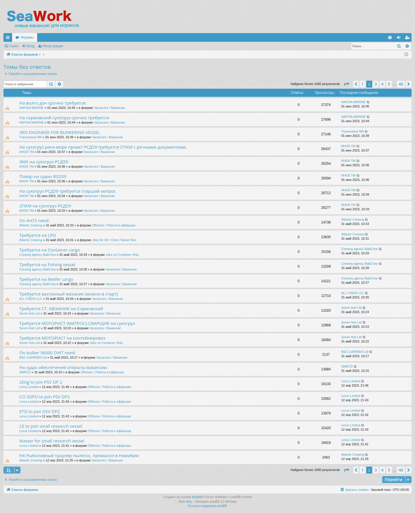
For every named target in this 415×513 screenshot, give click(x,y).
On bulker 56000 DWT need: (47, 352)
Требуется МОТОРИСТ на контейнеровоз (62, 338)
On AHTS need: (34, 220)
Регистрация (53, 46)
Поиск (13, 46)
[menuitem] (390, 37)
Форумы (27, 37)
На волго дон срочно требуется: (52, 103)
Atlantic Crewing (30, 225)
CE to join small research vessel (50, 426)
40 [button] (401, 84)
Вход (30, 46)
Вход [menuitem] (400, 38)
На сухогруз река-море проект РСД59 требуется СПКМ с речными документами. (103, 147)
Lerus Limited (28, 387)
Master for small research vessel (51, 441)
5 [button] (389, 84)
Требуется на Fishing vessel (47, 264)
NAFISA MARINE (31, 107)
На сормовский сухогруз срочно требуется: (64, 117)
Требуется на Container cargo (49, 250)
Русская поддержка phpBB (207, 506)
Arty (189, 501)
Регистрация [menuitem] (408, 38)
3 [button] (376, 84)
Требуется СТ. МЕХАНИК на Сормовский (61, 308)
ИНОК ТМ (26, 152)
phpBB (196, 497)
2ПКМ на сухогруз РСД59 (45, 206)
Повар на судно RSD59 (42, 176)
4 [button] (382, 84)
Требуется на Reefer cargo (46, 279)
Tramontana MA (30, 137)
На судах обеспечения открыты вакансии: (63, 367)
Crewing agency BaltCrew (37, 254)
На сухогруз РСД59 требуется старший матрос (67, 191)
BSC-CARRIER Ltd (32, 357)
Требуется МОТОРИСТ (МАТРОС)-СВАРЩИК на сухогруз (77, 323)
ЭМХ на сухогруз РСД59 (43, 161)
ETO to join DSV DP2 (39, 411)
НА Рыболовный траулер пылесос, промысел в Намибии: (79, 455)
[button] (346, 84)
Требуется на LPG (37, 235)
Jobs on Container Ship (121, 254)
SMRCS (25, 372)
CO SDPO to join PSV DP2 (44, 397)
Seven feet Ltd (29, 313)
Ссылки (9, 38)
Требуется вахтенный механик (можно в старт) (68, 294)
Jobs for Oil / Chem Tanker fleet (114, 240)
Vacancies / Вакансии (109, 107)
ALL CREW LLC (30, 298)
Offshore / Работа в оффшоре (113, 225)
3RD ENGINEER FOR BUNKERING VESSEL (59, 132)
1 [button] (362, 84)
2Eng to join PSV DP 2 (40, 382)
